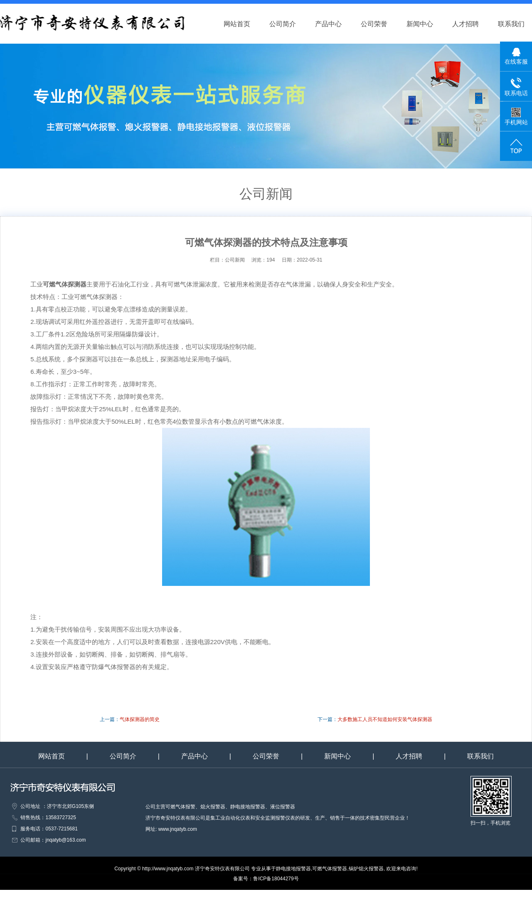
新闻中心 (427, 23)
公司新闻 (238, 260)
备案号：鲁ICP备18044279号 (265, 879)
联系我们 (480, 756)
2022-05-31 (309, 260)
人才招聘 (473, 23)
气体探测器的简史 (140, 719)
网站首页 (245, 23)
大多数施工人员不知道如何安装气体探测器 (384, 719)
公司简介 (290, 23)
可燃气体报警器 (329, 869)
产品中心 (336, 23)
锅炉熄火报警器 (366, 869)
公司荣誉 (382, 23)
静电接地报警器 (293, 869)
